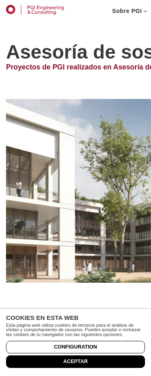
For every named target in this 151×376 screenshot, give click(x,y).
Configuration (75, 347)
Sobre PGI (129, 11)
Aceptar (75, 361)
